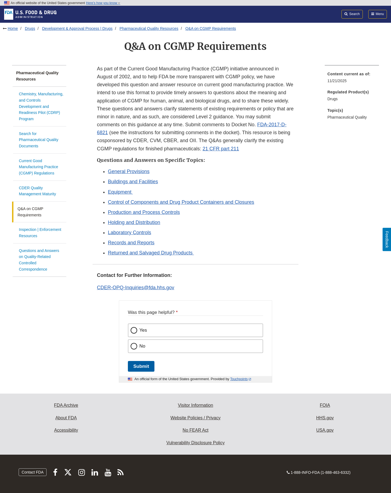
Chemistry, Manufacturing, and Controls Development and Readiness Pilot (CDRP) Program (41, 106)
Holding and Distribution (134, 222)
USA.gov (325, 430)
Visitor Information (195, 405)
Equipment (120, 192)
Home (13, 28)
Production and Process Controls (144, 212)
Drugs (30, 28)
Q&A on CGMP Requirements (210, 28)
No (142, 346)
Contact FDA (33, 472)
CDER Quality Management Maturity (37, 191)
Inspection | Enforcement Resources (40, 232)
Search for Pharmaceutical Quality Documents (38, 139)
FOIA (325, 405)
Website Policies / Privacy (196, 417)
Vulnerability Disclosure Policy (195, 442)
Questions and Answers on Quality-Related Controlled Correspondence (39, 259)
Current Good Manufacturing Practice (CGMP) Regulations (38, 167)
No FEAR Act (195, 430)
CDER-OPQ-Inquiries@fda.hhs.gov (135, 287)
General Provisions (129, 171)
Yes (143, 330)
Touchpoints (239, 379)
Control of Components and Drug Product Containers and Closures (181, 202)
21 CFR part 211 (221, 148)
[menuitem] (352, 79)
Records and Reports (131, 242)
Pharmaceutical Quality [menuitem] (347, 117)
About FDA (66, 417)
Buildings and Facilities (133, 181)
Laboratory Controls (129, 232)
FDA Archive (66, 405)
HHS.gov (325, 417)
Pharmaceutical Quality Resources (149, 28)
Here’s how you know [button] (103, 3)
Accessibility (66, 430)
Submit (141, 366)
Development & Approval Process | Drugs (77, 28)
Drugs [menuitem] (332, 99)
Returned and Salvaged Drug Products (151, 253)
